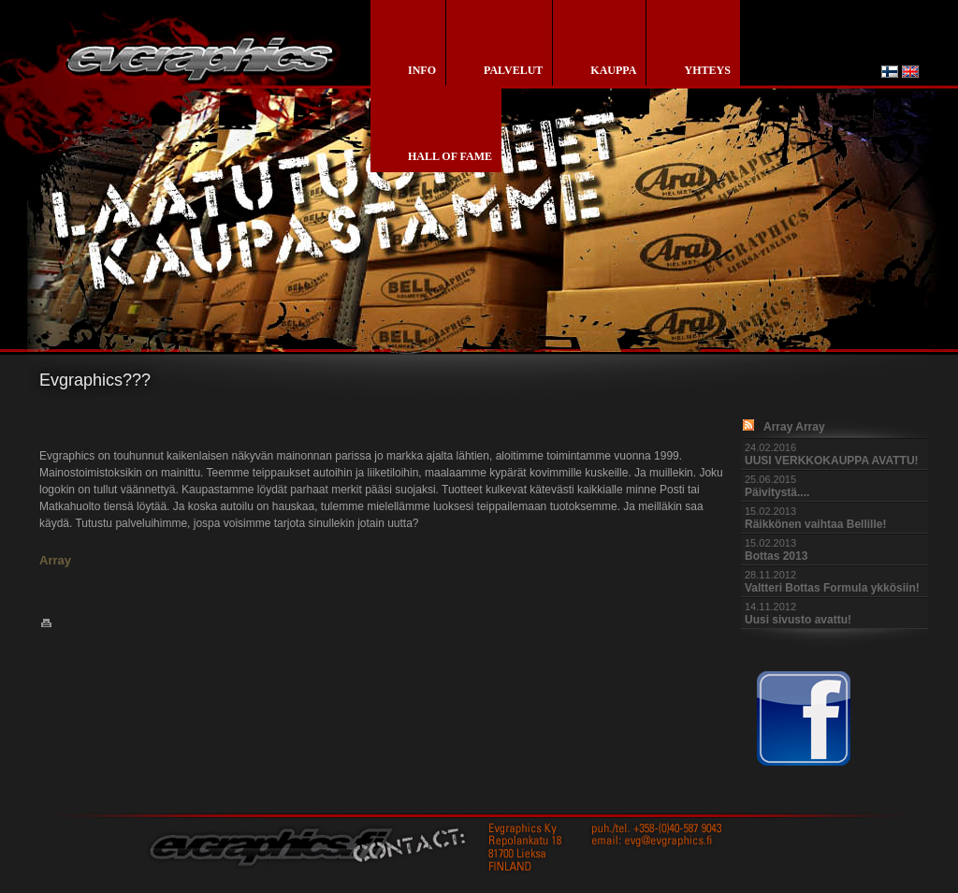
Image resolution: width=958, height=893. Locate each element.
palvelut (513, 70)
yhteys (707, 70)
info (422, 70)
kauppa (613, 70)
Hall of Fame (450, 156)
